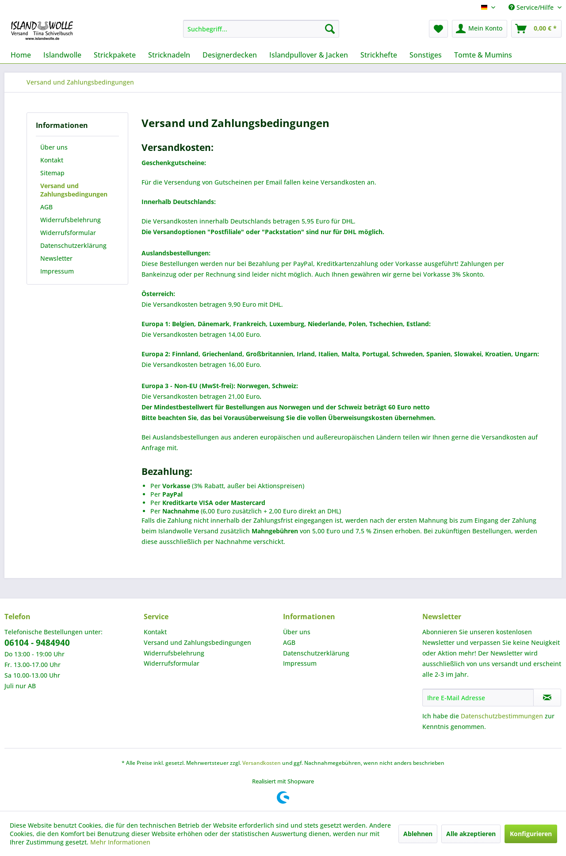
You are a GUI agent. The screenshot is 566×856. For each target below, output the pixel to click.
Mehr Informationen (120, 842)
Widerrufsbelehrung (70, 220)
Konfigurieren (531, 833)
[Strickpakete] (115, 54)
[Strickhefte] (378, 54)
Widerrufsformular (68, 232)
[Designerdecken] (229, 54)
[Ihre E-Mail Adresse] (478, 697)
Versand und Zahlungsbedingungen (73, 189)
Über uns (54, 147)
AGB (46, 207)
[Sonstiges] (425, 54)
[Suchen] (330, 29)
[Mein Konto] (479, 29)
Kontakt (51, 160)
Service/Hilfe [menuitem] (532, 7)
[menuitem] (261, 29)
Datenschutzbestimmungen (502, 716)
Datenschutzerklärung (73, 245)
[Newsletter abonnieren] (547, 697)
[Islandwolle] (62, 54)
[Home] (20, 54)
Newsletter (56, 258)
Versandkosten (261, 763)
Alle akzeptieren (471, 833)
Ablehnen (417, 833)
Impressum (57, 271)
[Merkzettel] (438, 29)
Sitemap (52, 173)
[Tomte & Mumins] (483, 54)
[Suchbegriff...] (261, 29)
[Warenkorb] (536, 29)
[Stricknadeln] (169, 54)
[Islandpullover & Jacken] (308, 54)
